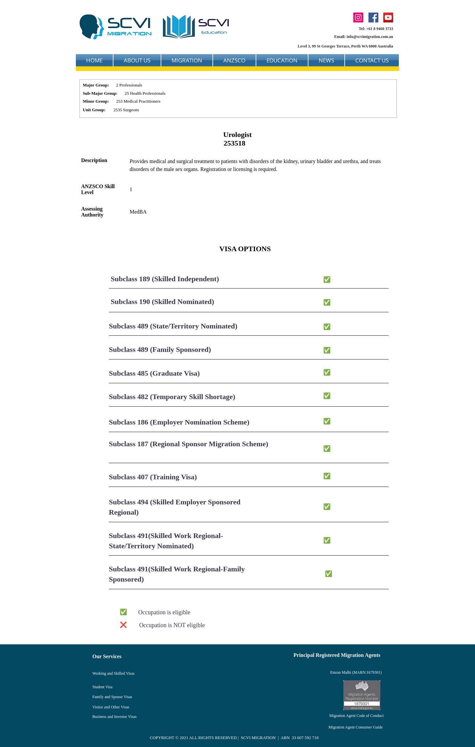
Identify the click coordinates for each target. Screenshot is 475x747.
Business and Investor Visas (114, 716)
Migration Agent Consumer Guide (356, 727)
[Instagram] (358, 17)
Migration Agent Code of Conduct (356, 715)
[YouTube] (388, 17)
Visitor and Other (106, 707)
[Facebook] (373, 17)
